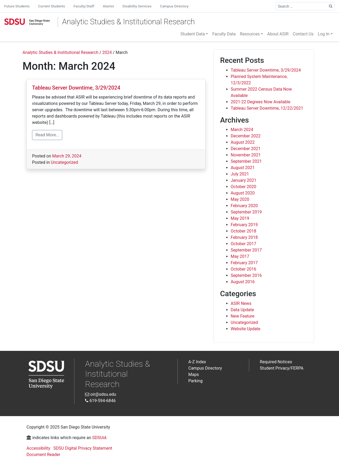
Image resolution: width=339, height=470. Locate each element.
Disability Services (136, 6)
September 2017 (246, 250)
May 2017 (240, 256)
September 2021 (246, 161)
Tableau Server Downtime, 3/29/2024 (76, 88)
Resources (250, 33)
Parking (195, 380)
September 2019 (246, 212)
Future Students (17, 6)
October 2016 (243, 269)
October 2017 (243, 243)
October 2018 (243, 231)
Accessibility (38, 448)
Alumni (108, 6)
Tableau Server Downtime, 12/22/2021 (267, 108)
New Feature (243, 316)
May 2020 (240, 199)
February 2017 (244, 262)
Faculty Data (223, 33)
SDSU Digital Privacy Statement (82, 448)
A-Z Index (197, 361)
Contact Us (303, 33)
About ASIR (278, 33)
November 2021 (246, 154)
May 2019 (240, 218)
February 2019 (244, 224)
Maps (193, 374)
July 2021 (240, 173)
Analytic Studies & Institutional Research (128, 21)
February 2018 (244, 237)
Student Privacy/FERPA (282, 368)
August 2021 (243, 167)
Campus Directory (174, 6)
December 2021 (246, 148)
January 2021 (243, 180)
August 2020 (243, 193)
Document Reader (43, 454)
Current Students (51, 6)
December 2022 (246, 135)
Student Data (192, 33)
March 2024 (242, 129)
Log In (323, 33)
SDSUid (99, 437)
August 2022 (243, 142)
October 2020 (243, 186)
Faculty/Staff (84, 6)
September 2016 (246, 275)
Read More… (47, 134)
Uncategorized (64, 162)
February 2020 (244, 205)
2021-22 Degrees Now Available (261, 101)
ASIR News (241, 303)
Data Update (242, 309)
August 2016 (243, 281)
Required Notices (276, 361)
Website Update (245, 328)
